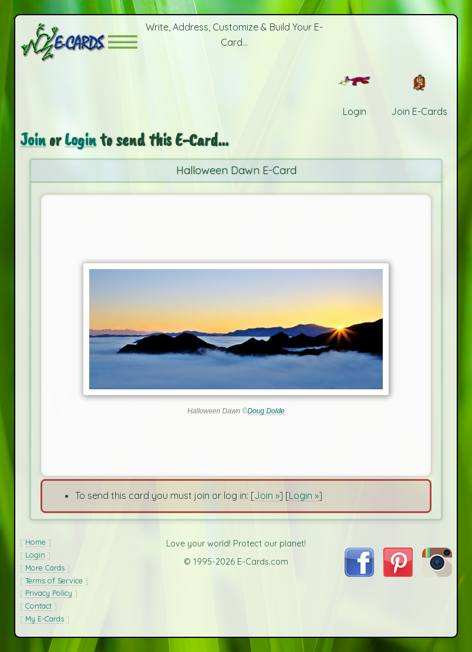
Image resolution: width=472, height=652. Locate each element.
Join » (266, 495)
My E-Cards (44, 618)
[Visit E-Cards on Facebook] (359, 573)
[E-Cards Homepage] (64, 42)
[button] (122, 42)
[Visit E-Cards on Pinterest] (398, 573)
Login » (304, 495)
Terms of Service (54, 580)
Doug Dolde (265, 411)
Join (33, 139)
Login (80, 139)
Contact (38, 605)
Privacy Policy (48, 592)
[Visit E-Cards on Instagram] (437, 573)
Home (35, 541)
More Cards (45, 567)
